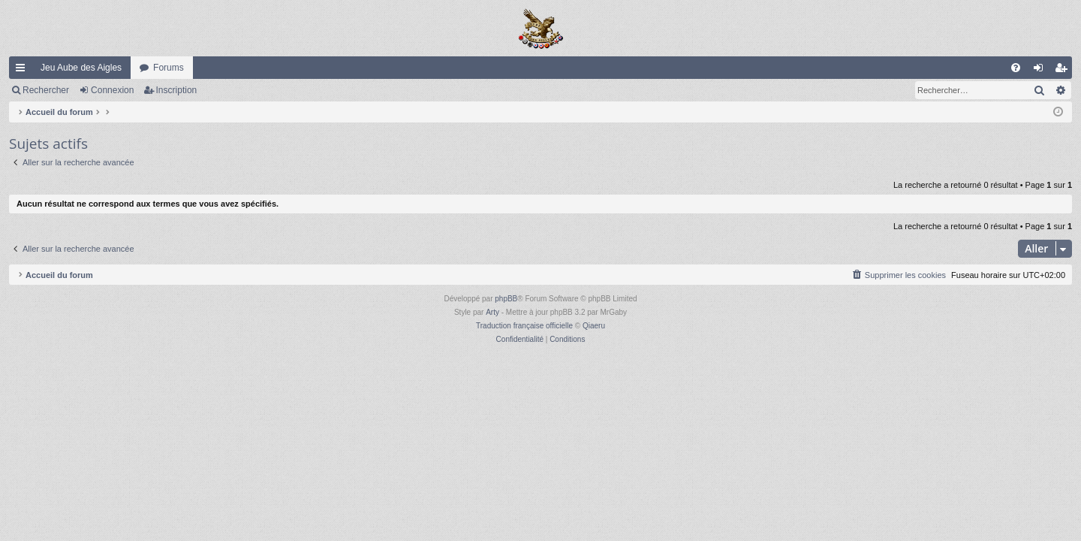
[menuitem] (1015, 67)
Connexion (112, 90)
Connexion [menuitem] (1041, 70)
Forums (168, 67)
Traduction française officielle (524, 326)
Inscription (176, 90)
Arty (492, 312)
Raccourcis (23, 70)
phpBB (506, 299)
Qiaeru (594, 326)
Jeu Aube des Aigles (81, 67)
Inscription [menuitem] (1064, 70)
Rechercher (46, 90)
